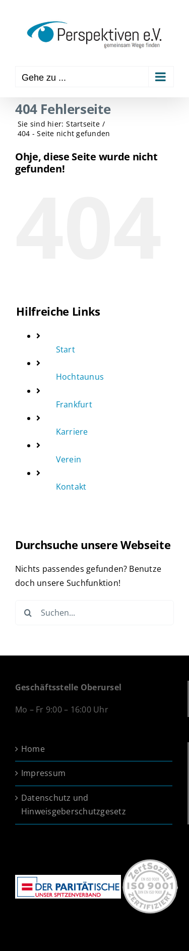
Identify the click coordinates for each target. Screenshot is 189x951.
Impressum (43, 773)
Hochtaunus (80, 376)
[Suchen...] (94, 612)
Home (33, 748)
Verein (68, 459)
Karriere (72, 431)
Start (65, 349)
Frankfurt (74, 404)
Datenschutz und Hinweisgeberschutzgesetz (73, 804)
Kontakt (71, 486)
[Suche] (27, 612)
